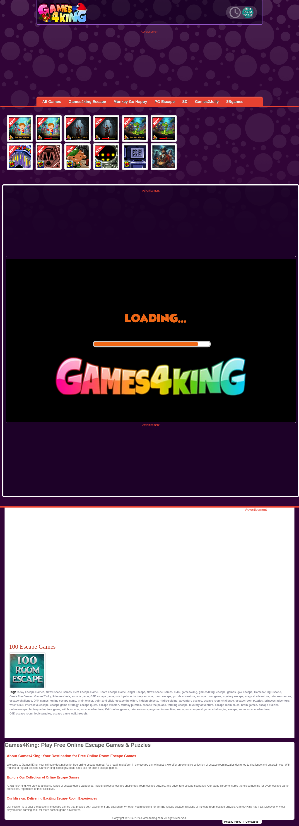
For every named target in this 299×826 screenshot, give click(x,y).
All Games (51, 102)
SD (185, 102)
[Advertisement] (149, 65)
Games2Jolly (207, 102)
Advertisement (149, 31)
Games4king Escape (87, 102)
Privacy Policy (232, 821)
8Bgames (235, 102)
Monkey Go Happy (130, 102)
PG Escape (164, 102)
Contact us (252, 821)
